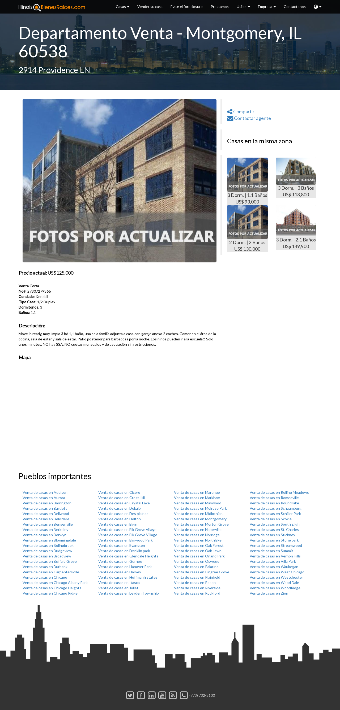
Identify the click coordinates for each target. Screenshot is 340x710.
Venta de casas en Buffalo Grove (50, 561)
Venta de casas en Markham (197, 497)
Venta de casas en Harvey (119, 572)
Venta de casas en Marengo (197, 492)
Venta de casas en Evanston (121, 545)
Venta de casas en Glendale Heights (128, 556)
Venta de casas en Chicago (45, 577)
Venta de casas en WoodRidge (275, 588)
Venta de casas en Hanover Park (125, 566)
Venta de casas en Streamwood (276, 545)
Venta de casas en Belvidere (46, 519)
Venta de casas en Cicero (119, 492)
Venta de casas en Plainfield (197, 577)
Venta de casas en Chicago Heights (52, 588)
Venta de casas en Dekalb (119, 508)
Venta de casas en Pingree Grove (201, 572)
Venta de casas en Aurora (44, 497)
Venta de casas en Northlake (198, 540)
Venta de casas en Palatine (196, 566)
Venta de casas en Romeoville (274, 497)
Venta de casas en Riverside (197, 588)
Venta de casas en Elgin (117, 524)
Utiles (243, 6)
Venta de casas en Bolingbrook (48, 545)
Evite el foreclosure (187, 6)
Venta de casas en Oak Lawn (198, 550)
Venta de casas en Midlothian (198, 513)
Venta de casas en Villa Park (273, 561)
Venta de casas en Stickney (272, 534)
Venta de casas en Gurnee (120, 561)
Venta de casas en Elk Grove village (127, 529)
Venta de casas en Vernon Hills (275, 556)
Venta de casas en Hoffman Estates (128, 577)
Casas (122, 6)
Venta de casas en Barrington (47, 503)
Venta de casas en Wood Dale (274, 582)
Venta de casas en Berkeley (45, 529)
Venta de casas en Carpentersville (51, 572)
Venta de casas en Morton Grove (201, 524)
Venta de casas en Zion (269, 593)
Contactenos (295, 6)
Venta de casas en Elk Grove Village (127, 534)
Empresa (267, 6)
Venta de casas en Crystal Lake (124, 503)
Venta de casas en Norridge (197, 534)
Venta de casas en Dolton (119, 519)
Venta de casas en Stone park (274, 540)
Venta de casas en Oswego (196, 561)
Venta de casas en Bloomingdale (49, 540)
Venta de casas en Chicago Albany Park (55, 582)
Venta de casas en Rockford (197, 593)
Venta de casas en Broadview (47, 556)
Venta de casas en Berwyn (44, 534)
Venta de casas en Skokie (271, 519)
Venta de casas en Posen (195, 582)
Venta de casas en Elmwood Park (125, 540)
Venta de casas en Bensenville (48, 524)
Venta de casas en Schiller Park (275, 513)
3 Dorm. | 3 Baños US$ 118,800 (296, 177)
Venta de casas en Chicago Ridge (50, 593)
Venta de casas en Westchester (276, 577)
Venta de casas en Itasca (119, 582)
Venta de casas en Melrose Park (200, 508)
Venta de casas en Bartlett (45, 508)
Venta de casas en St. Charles (274, 529)
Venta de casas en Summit (271, 550)
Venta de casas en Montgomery (200, 519)
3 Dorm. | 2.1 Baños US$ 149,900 (296, 227)
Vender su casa (150, 6)
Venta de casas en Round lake (274, 503)
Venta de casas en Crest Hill (121, 497)
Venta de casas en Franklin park (124, 550)
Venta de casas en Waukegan (274, 566)
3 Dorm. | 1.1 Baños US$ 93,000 (247, 181)
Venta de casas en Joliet (118, 588)
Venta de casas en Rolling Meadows (279, 492)
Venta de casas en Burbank (45, 566)
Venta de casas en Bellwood (46, 513)
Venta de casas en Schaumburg (275, 508)
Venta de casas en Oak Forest (199, 545)
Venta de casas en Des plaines (123, 513)
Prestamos (220, 6)
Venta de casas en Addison (45, 492)
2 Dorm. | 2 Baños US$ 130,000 (247, 228)
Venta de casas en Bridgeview (47, 550)
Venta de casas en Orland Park (199, 556)
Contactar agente (249, 118)
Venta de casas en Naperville (198, 529)
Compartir (240, 111)
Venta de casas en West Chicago (277, 572)
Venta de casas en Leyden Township (128, 593)
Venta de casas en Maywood (197, 503)
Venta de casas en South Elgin (275, 524)
